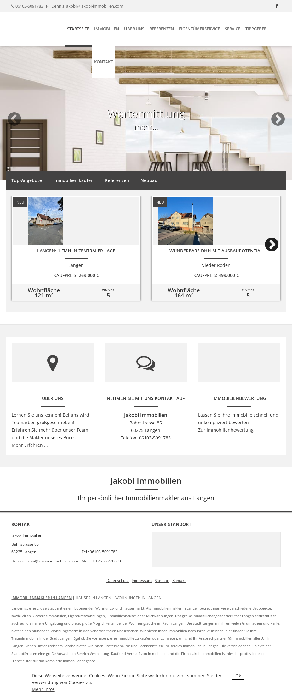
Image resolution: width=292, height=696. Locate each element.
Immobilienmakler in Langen (41, 597)
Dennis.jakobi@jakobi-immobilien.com (87, 6)
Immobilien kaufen (73, 180)
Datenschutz (117, 580)
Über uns (134, 28)
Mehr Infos (43, 689)
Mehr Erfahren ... (30, 445)
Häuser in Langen (93, 597)
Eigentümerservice (199, 28)
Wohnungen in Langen (138, 597)
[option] (146, 134)
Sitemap (162, 580)
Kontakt (103, 61)
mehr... (146, 127)
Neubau (148, 180)
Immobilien (106, 28)
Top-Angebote (26, 180)
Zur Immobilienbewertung (226, 430)
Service (232, 28)
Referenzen (161, 28)
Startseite (78, 28)
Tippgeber (255, 28)
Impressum (142, 580)
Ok (238, 676)
